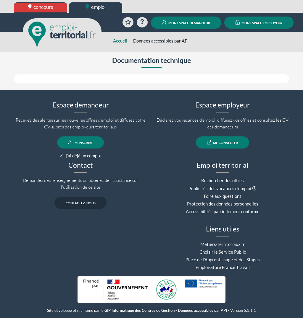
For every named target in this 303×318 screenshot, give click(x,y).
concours (40, 7)
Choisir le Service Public (222, 252)
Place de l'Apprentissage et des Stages (223, 259)
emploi (96, 7)
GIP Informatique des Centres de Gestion (139, 310)
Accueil (120, 40)
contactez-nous (81, 202)
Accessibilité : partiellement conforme (223, 211)
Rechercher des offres (222, 180)
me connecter (222, 142)
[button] (254, 188)
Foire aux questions (222, 196)
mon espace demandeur (186, 22)
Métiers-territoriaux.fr (222, 244)
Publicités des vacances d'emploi (219, 188)
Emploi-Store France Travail (223, 267)
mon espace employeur (259, 22)
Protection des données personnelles (222, 203)
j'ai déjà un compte (80, 155)
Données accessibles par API (202, 310)
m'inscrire (80, 142)
